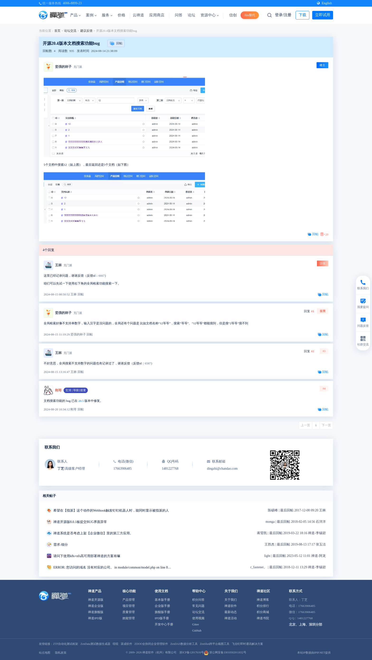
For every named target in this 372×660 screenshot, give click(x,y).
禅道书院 (263, 618)
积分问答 (198, 599)
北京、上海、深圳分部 (305, 624)
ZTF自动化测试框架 (65, 644)
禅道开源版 (95, 599)
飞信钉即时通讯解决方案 (247, 644)
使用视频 (198, 618)
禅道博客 (263, 599)
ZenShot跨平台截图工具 (215, 644)
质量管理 (128, 612)
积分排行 (263, 606)
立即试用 (322, 15)
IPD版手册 (162, 618)
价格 (121, 15)
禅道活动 (230, 618)
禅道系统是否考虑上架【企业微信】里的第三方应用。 (93, 533)
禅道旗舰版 (95, 612)
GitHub (196, 630)
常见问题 (198, 606)
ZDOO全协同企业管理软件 (151, 644)
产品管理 (128, 599)
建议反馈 (86, 30)
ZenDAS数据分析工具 (184, 644)
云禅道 (138, 15)
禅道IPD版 (95, 618)
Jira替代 (249, 15)
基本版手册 (162, 599)
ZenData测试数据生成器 (95, 644)
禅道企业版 (95, 606)
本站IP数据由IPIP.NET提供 (314, 652)
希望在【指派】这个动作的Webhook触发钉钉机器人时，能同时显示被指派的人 (111, 510)
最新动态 (230, 612)
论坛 (191, 15)
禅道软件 (230, 606)
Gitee (195, 624)
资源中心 (209, 15)
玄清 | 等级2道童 (75, 390)
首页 (57, 30)
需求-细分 (60, 544)
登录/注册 (283, 15)
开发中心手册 (164, 624)
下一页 (326, 425)
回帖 (116, 43)
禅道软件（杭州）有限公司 (159, 652)
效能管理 (128, 618)
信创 (233, 15)
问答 (178, 15)
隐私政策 (60, 652)
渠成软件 (126, 644)
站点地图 (44, 652)
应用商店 (156, 15)
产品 (75, 15)
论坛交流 (70, 30)
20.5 (81, 401)
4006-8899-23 (72, 3)
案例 (91, 15)
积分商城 (263, 612)
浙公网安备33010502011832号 (225, 652)
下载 (302, 15)
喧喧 (115, 644)
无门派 (78, 67)
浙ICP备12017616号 (191, 652)
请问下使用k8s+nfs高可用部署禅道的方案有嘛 (86, 556)
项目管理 (128, 606)
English (324, 3)
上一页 (305, 425)
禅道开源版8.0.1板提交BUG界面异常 (80, 522)
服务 (107, 15)
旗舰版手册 (162, 612)
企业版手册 (162, 606)
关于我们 (230, 599)
